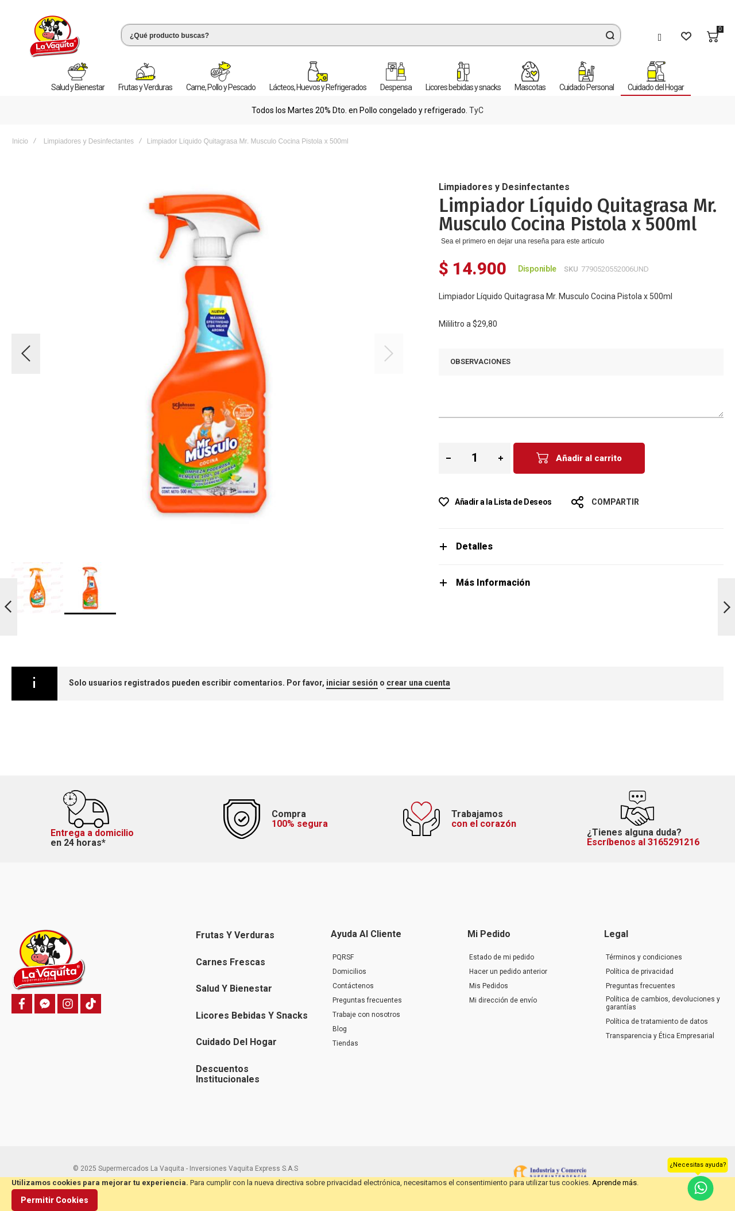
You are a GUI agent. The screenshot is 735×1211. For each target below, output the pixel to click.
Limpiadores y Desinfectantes (89, 141)
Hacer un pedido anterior (508, 972)
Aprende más (614, 1182)
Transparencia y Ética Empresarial (660, 1036)
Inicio (20, 141)
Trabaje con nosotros (366, 1015)
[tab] (581, 546)
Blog (339, 1029)
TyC (476, 110)
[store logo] (54, 36)
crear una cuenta (418, 682)
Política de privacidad (640, 972)
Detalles (474, 546)
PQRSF (343, 957)
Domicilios (349, 972)
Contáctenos (353, 986)
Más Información (493, 582)
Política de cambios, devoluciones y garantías (663, 1003)
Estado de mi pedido (501, 957)
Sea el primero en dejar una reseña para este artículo (522, 241)
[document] (367, 1194)
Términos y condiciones (644, 957)
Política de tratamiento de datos (657, 1021)
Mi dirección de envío (503, 1000)
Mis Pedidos (488, 986)
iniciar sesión (352, 682)
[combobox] (371, 35)
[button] (25, 354)
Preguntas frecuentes (367, 1000)
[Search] (610, 35)
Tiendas (345, 1043)
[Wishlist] (686, 37)
